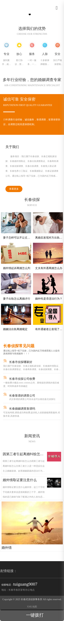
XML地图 (32, 606)
